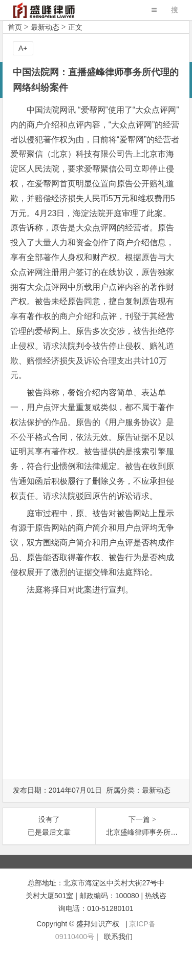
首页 (15, 27)
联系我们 (118, 936)
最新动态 (45, 27)
